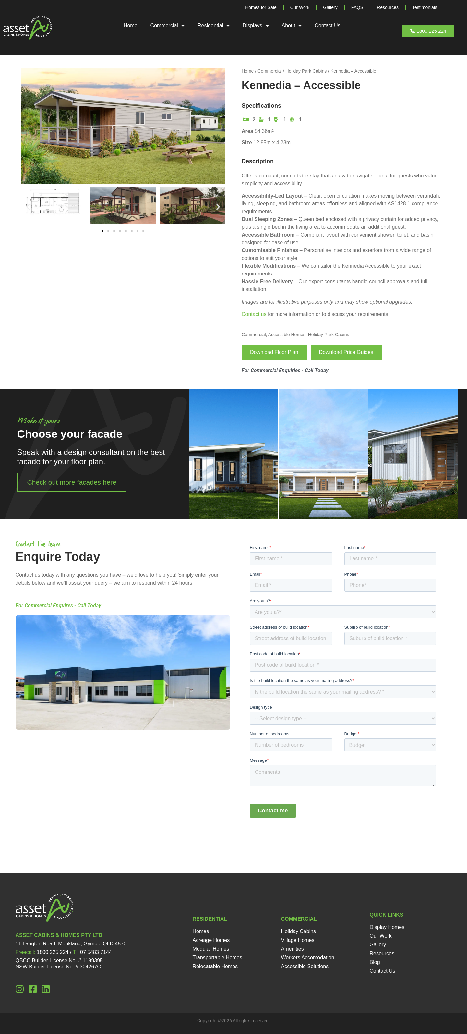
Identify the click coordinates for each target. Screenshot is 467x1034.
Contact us (254, 314)
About (292, 25)
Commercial (167, 25)
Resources (388, 7)
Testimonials (424, 7)
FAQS (357, 7)
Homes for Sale (260, 7)
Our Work (300, 7)
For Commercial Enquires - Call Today (58, 605)
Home (131, 25)
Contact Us (327, 25)
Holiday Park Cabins (306, 71)
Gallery (330, 7)
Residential (214, 25)
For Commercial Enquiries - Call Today (285, 370)
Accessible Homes (286, 334)
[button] (28, 206)
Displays (256, 25)
